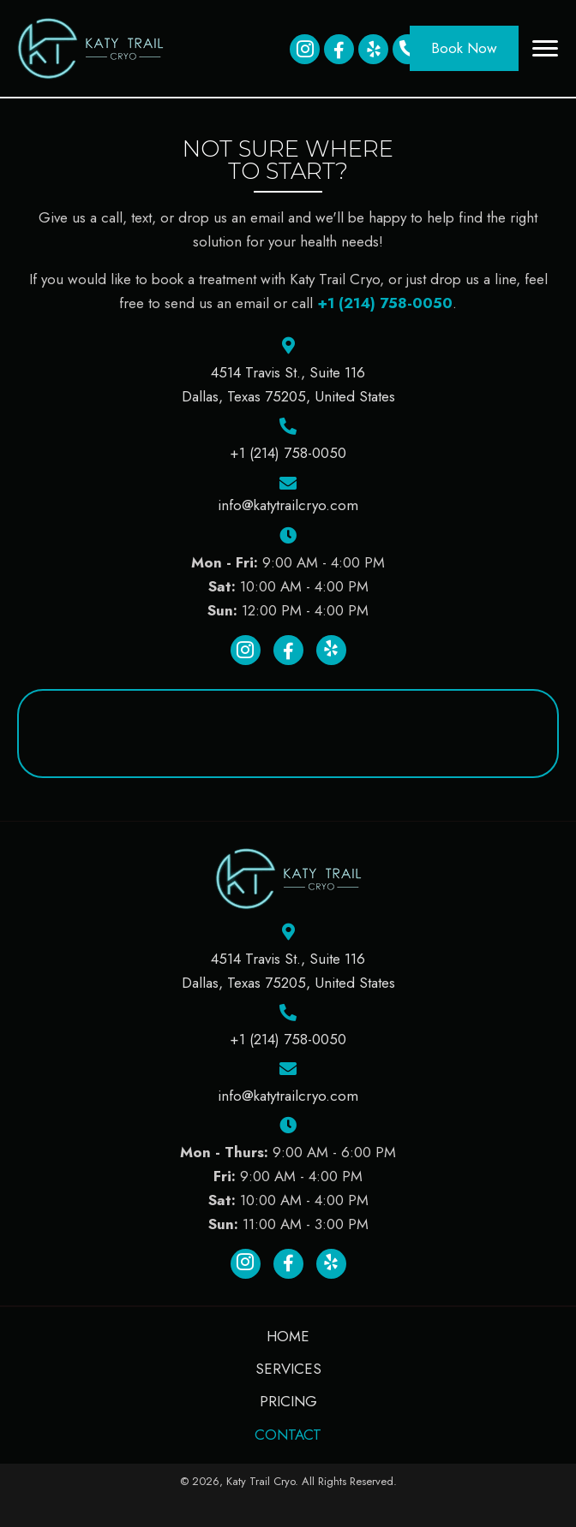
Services (288, 1368)
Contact (288, 1434)
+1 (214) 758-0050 (385, 303)
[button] (305, 49)
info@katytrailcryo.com (288, 505)
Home (288, 1336)
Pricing (288, 1401)
